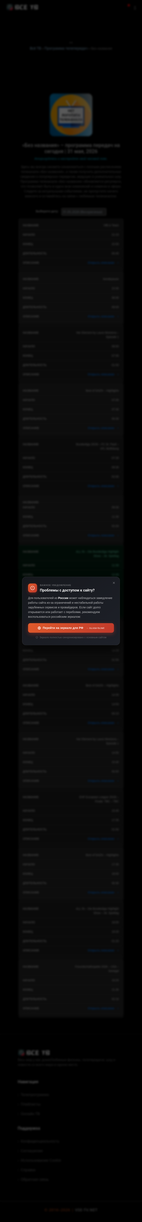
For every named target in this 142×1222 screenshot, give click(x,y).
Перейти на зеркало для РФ (71, 628)
